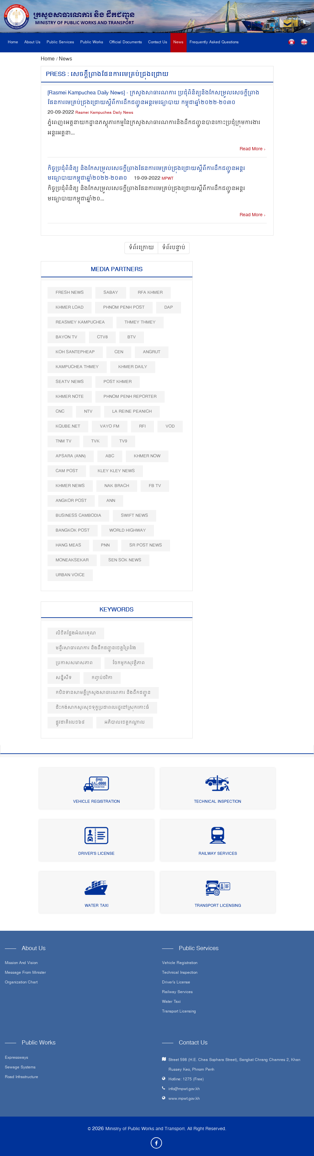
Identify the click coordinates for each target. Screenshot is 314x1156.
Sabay (110, 292)
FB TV (155, 486)
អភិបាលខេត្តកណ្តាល (124, 722)
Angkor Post (71, 500)
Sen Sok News (124, 560)
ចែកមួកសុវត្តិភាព (129, 663)
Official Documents (125, 42)
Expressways (16, 1058)
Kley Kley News (116, 471)
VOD (170, 426)
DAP (168, 307)
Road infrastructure (21, 1077)
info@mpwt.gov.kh (184, 1089)
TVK (95, 441)
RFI (142, 426)
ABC (109, 456)
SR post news (145, 545)
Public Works (91, 42)
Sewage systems (20, 1068)
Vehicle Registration (96, 802)
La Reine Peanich (132, 411)
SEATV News (70, 382)
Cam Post (67, 471)
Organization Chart (21, 983)
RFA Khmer (150, 292)
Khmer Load (69, 307)
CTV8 (102, 337)
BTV (131, 337)
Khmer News (70, 486)
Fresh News (70, 292)
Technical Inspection (217, 802)
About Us (32, 42)
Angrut (151, 352)
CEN (118, 352)
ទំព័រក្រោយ (141, 247)
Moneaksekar (72, 560)
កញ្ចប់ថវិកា (102, 678)
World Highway (127, 530)
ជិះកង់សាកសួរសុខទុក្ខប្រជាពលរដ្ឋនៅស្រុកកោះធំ (102, 707)
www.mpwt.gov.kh (184, 1099)
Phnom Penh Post (124, 307)
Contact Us (157, 42)
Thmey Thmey (140, 322)
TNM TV (63, 441)
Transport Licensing (218, 906)
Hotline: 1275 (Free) (186, 1079)
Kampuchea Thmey (77, 367)
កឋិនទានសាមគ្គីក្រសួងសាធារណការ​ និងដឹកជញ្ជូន (103, 692)
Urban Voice (70, 575)
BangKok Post (73, 530)
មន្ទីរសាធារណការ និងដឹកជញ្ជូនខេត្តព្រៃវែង (96, 648)
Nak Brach (116, 486)
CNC (60, 411)
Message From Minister (25, 973)
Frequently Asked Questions (214, 42)
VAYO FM (109, 426)
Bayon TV (66, 337)
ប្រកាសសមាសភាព (74, 663)
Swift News (134, 515)
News (178, 42)
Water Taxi (96, 906)
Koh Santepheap (75, 352)
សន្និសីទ (64, 678)
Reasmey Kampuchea (80, 322)
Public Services (60, 42)
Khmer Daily (132, 367)
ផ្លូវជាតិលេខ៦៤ (70, 722)
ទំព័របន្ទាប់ (173, 247)
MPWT (167, 178)
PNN (105, 545)
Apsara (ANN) (71, 456)
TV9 (123, 441)
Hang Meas (68, 545)
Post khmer (117, 382)
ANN (110, 500)
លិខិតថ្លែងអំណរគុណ (76, 633)
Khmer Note (70, 396)
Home (13, 42)
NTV (88, 411)
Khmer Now (147, 456)
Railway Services (218, 854)
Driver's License (96, 854)
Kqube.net (68, 426)
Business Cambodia (78, 515)
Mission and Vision (21, 963)
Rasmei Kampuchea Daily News (104, 113)
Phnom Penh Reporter (130, 396)
